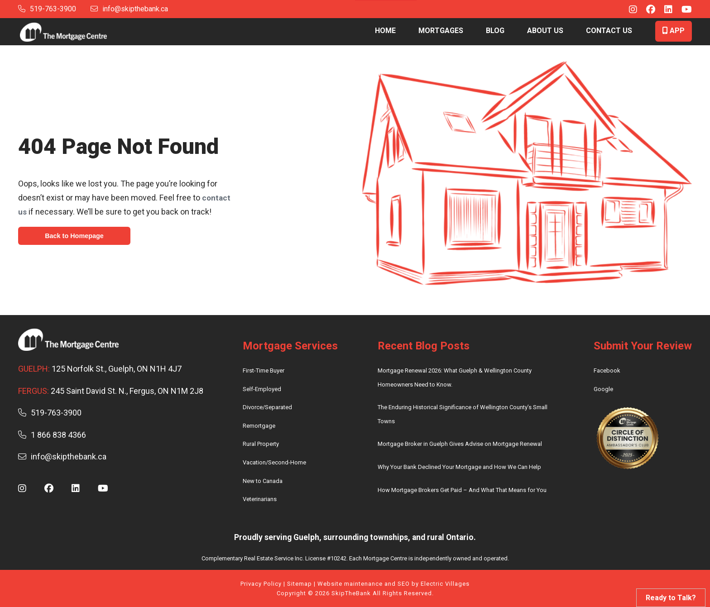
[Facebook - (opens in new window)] (646, 10)
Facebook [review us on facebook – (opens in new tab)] (607, 370)
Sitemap (299, 583)
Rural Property (261, 443)
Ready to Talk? (671, 597)
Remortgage (259, 425)
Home (385, 30)
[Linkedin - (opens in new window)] (663, 10)
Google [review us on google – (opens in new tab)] (603, 389)
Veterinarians (260, 499)
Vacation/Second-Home (274, 462)
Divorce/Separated (267, 407)
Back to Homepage (76, 236)
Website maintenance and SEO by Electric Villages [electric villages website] (393, 583)
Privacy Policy (261, 583)
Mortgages (440, 30)
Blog (495, 30)
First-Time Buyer (263, 370)
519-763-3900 (47, 9)
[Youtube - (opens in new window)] (682, 10)
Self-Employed (262, 389)
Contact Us (609, 30)
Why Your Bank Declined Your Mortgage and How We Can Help (459, 467)
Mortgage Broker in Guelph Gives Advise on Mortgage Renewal (460, 443)
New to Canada (263, 481)
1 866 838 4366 (52, 435)
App (673, 30)
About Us (545, 30)
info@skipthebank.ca (129, 9)
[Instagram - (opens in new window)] (628, 10)
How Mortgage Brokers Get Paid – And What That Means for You (462, 490)
